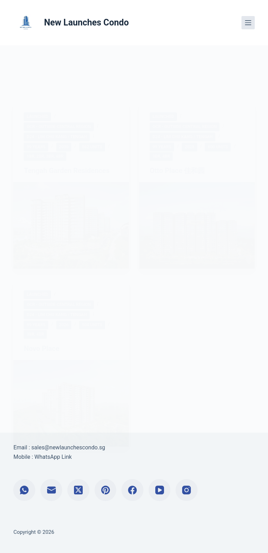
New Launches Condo (86, 22)
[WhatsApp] (24, 490)
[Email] (51, 490)
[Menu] (248, 22)
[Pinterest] (106, 490)
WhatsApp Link (53, 457)
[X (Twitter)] (78, 490)
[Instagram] (187, 490)
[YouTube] (160, 490)
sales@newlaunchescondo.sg (68, 447)
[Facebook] (132, 490)
